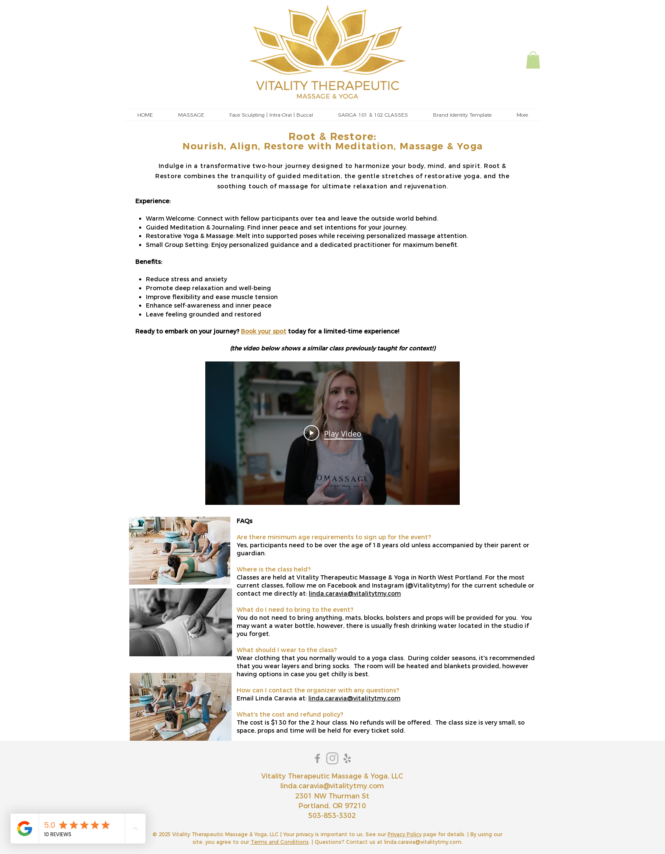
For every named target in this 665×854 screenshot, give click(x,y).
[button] (533, 60)
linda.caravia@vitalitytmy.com (355, 593)
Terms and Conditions (280, 842)
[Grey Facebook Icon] (317, 758)
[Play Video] (332, 433)
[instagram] (332, 758)
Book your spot (263, 331)
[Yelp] (347, 758)
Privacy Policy (405, 834)
